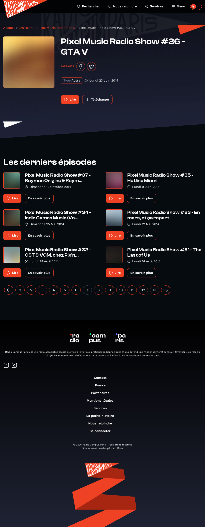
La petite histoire (102, 416)
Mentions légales (102, 400)
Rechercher (88, 6)
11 (132, 290)
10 (121, 290)
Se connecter (102, 431)
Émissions (26, 28)
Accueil (9, 28)
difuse (119, 448)
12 (143, 290)
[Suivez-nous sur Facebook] (6, 365)
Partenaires (102, 393)
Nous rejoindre (122, 6)
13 (154, 290)
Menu (178, 6)
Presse (102, 385)
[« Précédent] (8, 290)
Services (154, 6)
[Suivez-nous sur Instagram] (14, 365)
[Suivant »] (165, 290)
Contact (102, 378)
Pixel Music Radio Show (56, 28)
